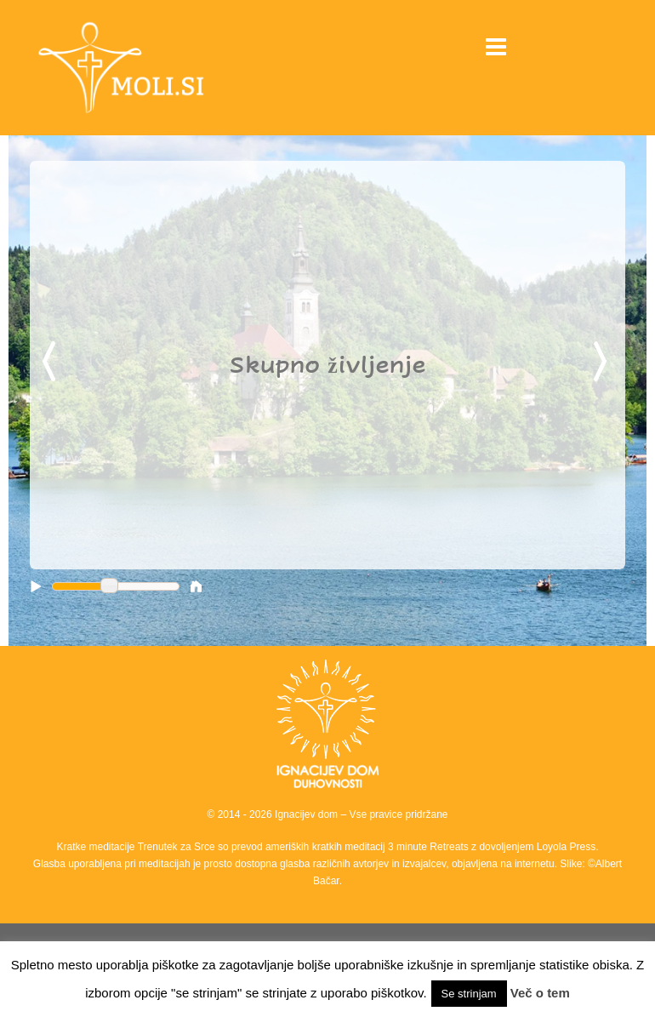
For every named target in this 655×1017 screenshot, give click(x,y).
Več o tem (540, 993)
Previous (52, 362)
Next (603, 362)
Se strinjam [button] (469, 993)
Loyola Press (566, 847)
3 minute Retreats (429, 847)
